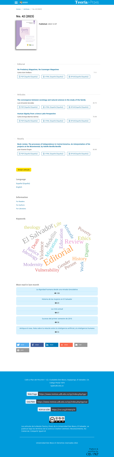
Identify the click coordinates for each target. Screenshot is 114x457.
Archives (26, 9)
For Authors (20, 205)
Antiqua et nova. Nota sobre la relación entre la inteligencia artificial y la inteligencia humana (57, 328)
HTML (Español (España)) (54, 77)
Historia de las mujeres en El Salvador (57, 299)
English (19, 187)
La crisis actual (57, 309)
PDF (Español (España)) (29, 77)
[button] (22, 345)
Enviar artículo (23, 170)
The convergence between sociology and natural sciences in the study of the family (51, 100)
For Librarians (21, 208)
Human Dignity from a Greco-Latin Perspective (36, 113)
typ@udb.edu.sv (57, 386)
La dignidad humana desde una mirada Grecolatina (57, 289)
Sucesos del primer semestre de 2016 (57, 318)
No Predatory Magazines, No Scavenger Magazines (38, 69)
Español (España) (23, 183)
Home (18, 9)
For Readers (20, 201)
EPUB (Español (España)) (79, 77)
